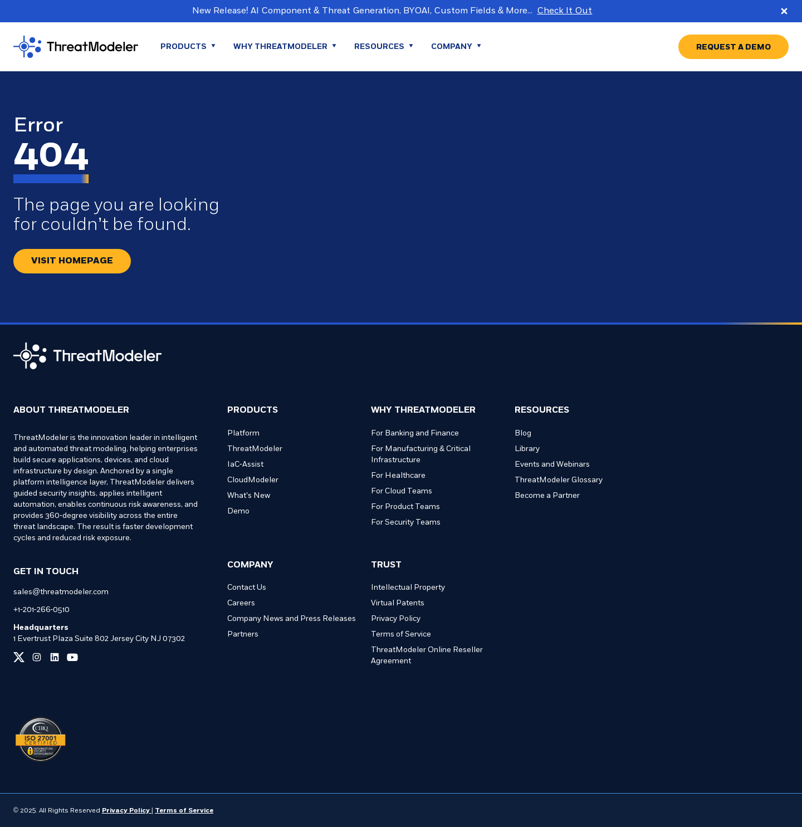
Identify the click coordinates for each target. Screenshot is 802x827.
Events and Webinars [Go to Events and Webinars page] (552, 464)
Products (252, 410)
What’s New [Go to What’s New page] (248, 496)
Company (250, 565)
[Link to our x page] (19, 657)
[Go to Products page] (187, 47)
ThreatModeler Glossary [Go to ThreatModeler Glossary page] (559, 480)
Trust (386, 565)
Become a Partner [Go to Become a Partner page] (547, 496)
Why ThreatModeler (423, 410)
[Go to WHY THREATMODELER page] (284, 47)
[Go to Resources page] (383, 47)
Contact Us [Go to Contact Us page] (246, 587)
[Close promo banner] (784, 11)
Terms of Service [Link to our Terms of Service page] (184, 811)
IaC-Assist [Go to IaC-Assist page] (245, 464)
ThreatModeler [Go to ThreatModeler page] (254, 449)
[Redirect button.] (72, 261)
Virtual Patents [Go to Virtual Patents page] (397, 603)
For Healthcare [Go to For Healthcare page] (398, 475)
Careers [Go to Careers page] (241, 603)
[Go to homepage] (75, 47)
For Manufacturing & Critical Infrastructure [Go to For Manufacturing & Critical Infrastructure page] (421, 455)
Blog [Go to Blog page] (523, 433)
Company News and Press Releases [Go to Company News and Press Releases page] (291, 619)
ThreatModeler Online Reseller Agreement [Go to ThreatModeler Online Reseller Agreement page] (427, 656)
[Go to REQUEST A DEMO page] (733, 47)
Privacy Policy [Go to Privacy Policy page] (395, 619)
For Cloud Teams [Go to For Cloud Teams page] (401, 491)
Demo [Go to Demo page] (238, 511)
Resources (542, 410)
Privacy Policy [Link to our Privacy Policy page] (126, 811)
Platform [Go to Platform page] (243, 433)
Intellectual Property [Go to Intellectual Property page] (408, 587)
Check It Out (564, 11)
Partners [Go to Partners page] (242, 634)
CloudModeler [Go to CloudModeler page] (252, 480)
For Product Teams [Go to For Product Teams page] (405, 507)
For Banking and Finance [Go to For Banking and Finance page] (415, 433)
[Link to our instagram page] (36, 657)
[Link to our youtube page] (72, 657)
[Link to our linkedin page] (54, 657)
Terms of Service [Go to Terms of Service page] (401, 634)
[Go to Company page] (456, 47)
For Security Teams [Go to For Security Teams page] (406, 522)
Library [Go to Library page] (527, 449)
